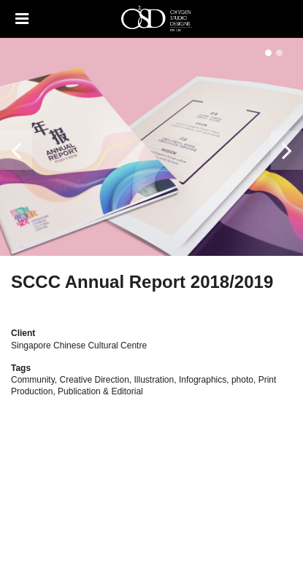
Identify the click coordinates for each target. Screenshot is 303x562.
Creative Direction (94, 380)
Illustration (154, 380)
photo (242, 380)
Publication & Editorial (100, 391)
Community (33, 380)
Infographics (202, 380)
